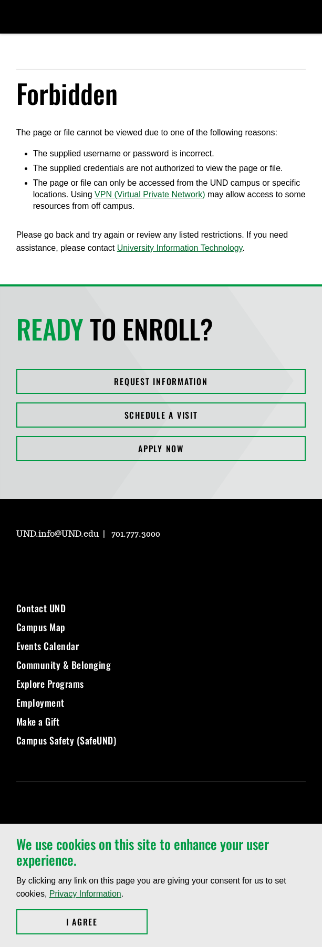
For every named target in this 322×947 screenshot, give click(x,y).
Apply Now (161, 448)
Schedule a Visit (161, 415)
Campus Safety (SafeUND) (66, 740)
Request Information (160, 381)
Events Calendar (47, 646)
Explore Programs (50, 683)
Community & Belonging (63, 665)
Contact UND (41, 608)
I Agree (107, 922)
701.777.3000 (135, 534)
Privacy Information (85, 893)
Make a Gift (38, 721)
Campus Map (41, 627)
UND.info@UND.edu (57, 534)
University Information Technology (180, 247)
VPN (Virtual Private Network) (150, 194)
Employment (40, 702)
